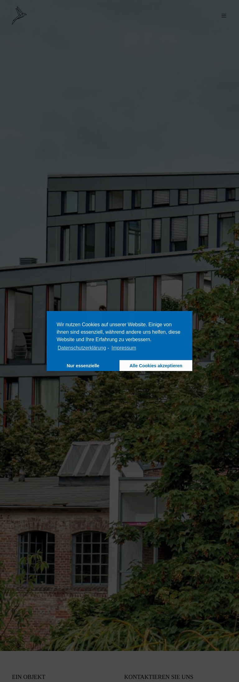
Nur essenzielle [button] (83, 365)
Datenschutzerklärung (82, 347)
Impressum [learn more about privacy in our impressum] (123, 347)
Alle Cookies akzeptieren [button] (155, 365)
